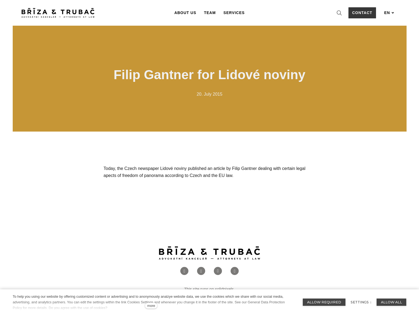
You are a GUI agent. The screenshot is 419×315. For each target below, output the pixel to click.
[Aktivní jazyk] (389, 12)
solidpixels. (225, 289)
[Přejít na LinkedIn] (218, 271)
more (151, 306)
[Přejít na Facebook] (184, 271)
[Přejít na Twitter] (235, 271)
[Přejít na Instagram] (201, 271)
